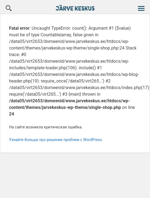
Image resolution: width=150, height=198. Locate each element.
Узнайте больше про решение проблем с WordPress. (56, 140)
